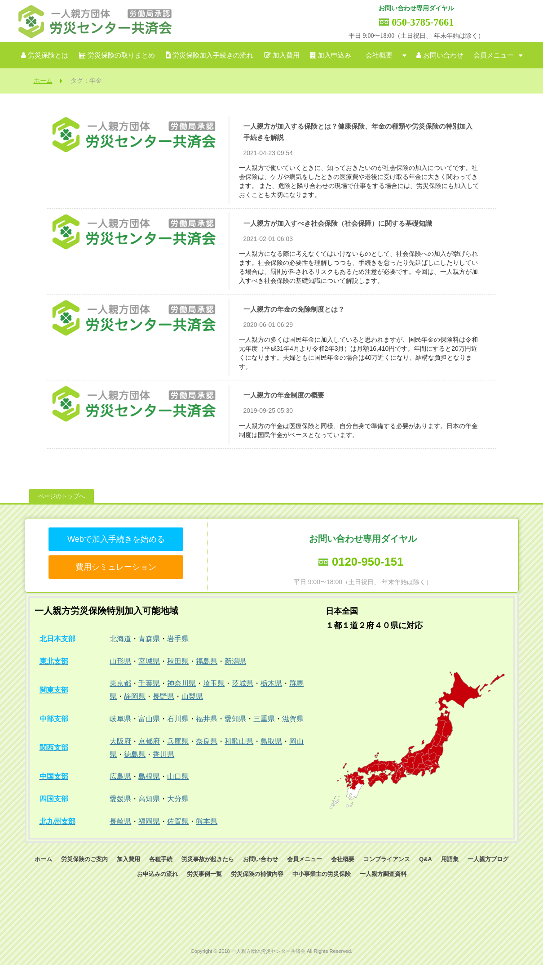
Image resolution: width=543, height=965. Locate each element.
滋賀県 (293, 719)
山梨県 (192, 696)
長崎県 (120, 821)
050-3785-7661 (423, 22)
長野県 (163, 696)
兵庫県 (178, 741)
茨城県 (242, 683)
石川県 (178, 719)
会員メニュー (493, 55)
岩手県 (178, 639)
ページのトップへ (61, 496)
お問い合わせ (443, 55)
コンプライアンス (386, 859)
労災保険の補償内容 (257, 874)
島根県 (149, 776)
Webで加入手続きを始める (116, 539)
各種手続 (160, 859)
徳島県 (135, 754)
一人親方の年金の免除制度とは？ (293, 309)
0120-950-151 (367, 561)
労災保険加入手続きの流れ (212, 55)
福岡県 (149, 821)
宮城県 (149, 661)
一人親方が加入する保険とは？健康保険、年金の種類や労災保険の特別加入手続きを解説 (357, 131)
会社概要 (379, 55)
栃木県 (271, 683)
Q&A (425, 859)
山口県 (178, 776)
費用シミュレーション (115, 567)
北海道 (120, 639)
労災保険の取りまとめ (121, 55)
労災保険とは (48, 55)
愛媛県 (120, 799)
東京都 (120, 683)
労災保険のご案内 (84, 859)
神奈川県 (181, 683)
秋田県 (178, 661)
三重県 (264, 719)
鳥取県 (271, 741)
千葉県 (149, 683)
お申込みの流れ (157, 874)
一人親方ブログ (488, 859)
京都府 (149, 741)
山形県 (120, 661)
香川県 (163, 754)
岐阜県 (120, 719)
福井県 (206, 719)
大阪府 (120, 741)
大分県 (178, 799)
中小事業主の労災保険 (321, 874)
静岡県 (135, 696)
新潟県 (235, 661)
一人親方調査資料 (383, 874)
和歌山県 (239, 741)
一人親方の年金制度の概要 (283, 395)
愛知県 (235, 719)
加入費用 (286, 55)
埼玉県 (214, 683)
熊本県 (206, 821)
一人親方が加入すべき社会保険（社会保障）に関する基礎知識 (337, 223)
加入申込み (334, 55)
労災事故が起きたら (207, 859)
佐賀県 (178, 821)
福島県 (206, 661)
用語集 (450, 859)
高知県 (149, 799)
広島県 (120, 776)
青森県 (149, 639)
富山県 (149, 719)
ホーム (43, 80)
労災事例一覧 (204, 874)
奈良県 (206, 741)
